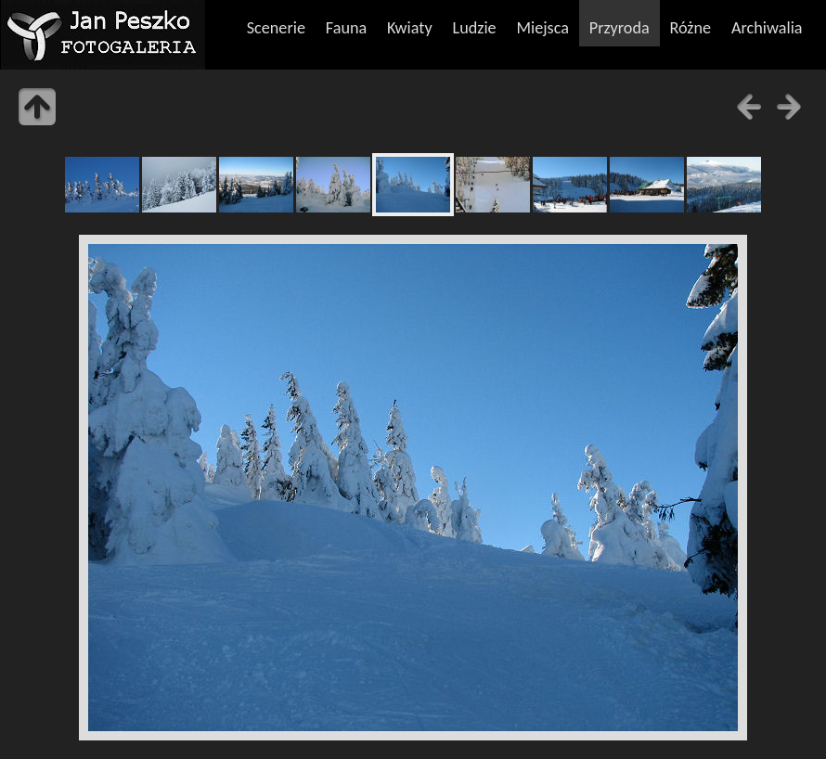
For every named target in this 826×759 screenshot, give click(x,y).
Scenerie (276, 28)
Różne (691, 28)
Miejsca (542, 28)
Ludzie (474, 28)
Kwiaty (409, 28)
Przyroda (619, 28)
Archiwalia (767, 28)
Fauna (346, 28)
